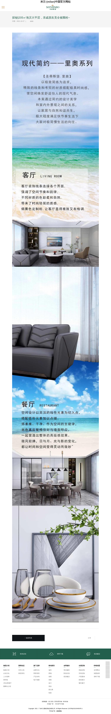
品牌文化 (36, 670)
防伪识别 (18, 653)
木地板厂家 (50, 704)
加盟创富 (97, 673)
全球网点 (97, 670)
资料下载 (55, 653)
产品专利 (36, 676)
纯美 (50, 693)
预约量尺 (82, 683)
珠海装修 (65, 701)
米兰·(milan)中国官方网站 (55, 1)
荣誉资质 (36, 673)
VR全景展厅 (7, 683)
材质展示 (82, 680)
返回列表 (28, 638)
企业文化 (6, 673)
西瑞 (50, 673)
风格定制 (82, 670)
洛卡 (50, 683)
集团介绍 (6, 670)
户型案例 (82, 676)
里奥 (50, 680)
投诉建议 (92, 653)
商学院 (5, 680)
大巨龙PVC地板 (59, 704)
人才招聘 (6, 676)
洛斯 (50, 676)
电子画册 (36, 680)
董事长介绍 (7, 686)
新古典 (51, 689)
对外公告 (21, 670)
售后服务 (67, 670)
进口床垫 (51, 701)
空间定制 (82, 673)
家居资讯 (21, 673)
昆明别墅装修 (58, 701)
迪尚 (50, 670)
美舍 (50, 686)
